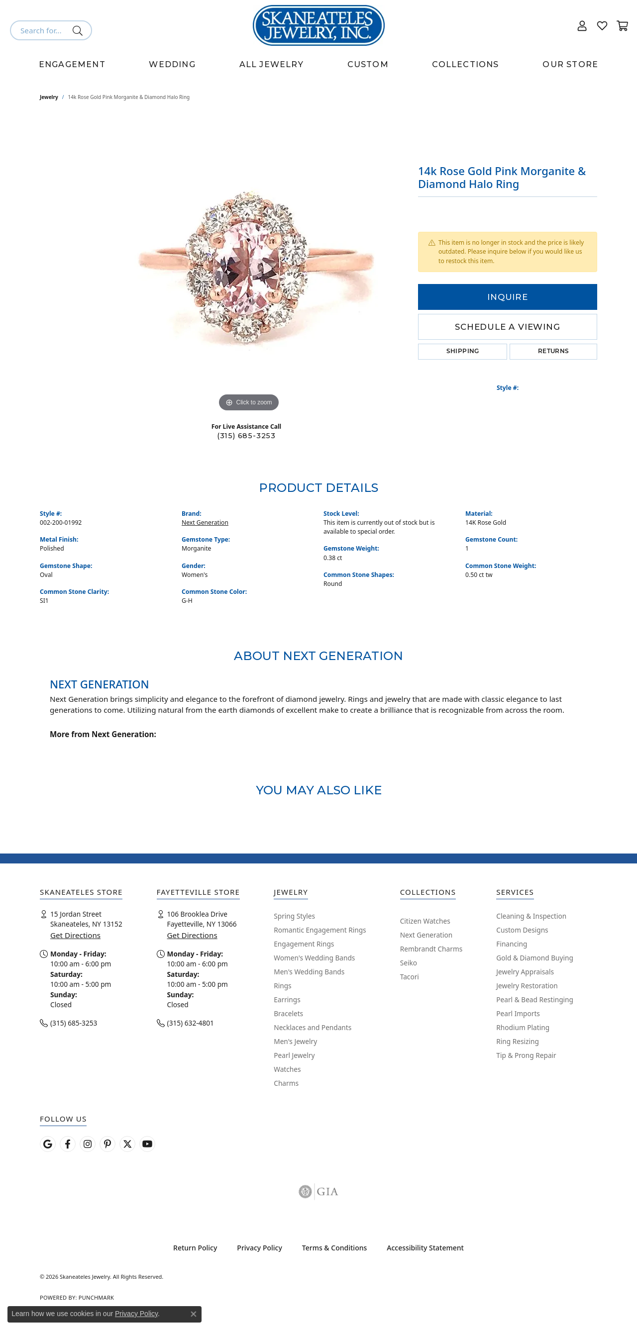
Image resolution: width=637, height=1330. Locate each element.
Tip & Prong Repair (526, 1055)
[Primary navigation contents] (318, 65)
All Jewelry (271, 64)
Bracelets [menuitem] (288, 1013)
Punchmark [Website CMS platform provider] (96, 1297)
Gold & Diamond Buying (534, 957)
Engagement (72, 64)
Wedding (172, 64)
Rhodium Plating (522, 1027)
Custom (368, 64)
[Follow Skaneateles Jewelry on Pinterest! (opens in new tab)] (107, 1144)
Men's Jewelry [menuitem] (295, 1041)
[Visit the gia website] (318, 1191)
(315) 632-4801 (190, 1023)
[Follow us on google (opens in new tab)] (48, 1144)
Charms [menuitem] (286, 1083)
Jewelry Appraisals (525, 971)
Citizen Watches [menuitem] (425, 921)
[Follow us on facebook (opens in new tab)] (68, 1144)
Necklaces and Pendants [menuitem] (312, 1027)
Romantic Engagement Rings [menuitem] (320, 930)
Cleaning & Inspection (531, 916)
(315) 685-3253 (246, 435)
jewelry (49, 97)
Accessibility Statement (425, 1247)
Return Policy (195, 1247)
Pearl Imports (518, 1013)
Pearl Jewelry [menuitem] (294, 1055)
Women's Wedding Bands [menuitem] (314, 957)
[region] (249, 265)
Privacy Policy (259, 1247)
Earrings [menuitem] (287, 999)
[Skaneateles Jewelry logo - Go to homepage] (319, 25)
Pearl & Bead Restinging (534, 999)
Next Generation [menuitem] (426, 935)
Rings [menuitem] (282, 985)
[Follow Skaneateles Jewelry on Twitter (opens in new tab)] (127, 1144)
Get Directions (75, 935)
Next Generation (205, 522)
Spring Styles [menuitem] (294, 916)
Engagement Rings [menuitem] (304, 944)
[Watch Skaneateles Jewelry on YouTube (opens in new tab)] (147, 1144)
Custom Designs (522, 930)
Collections (465, 64)
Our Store (570, 64)
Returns (553, 352)
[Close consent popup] (194, 1314)
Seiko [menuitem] (408, 962)
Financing (511, 944)
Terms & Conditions (334, 1247)
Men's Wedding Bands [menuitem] (309, 971)
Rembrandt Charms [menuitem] (431, 948)
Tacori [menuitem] (409, 976)
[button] (582, 25)
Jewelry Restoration (527, 985)
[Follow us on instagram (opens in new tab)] (88, 1144)
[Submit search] (79, 30)
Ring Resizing (517, 1041)
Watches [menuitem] (287, 1069)
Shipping (462, 352)
